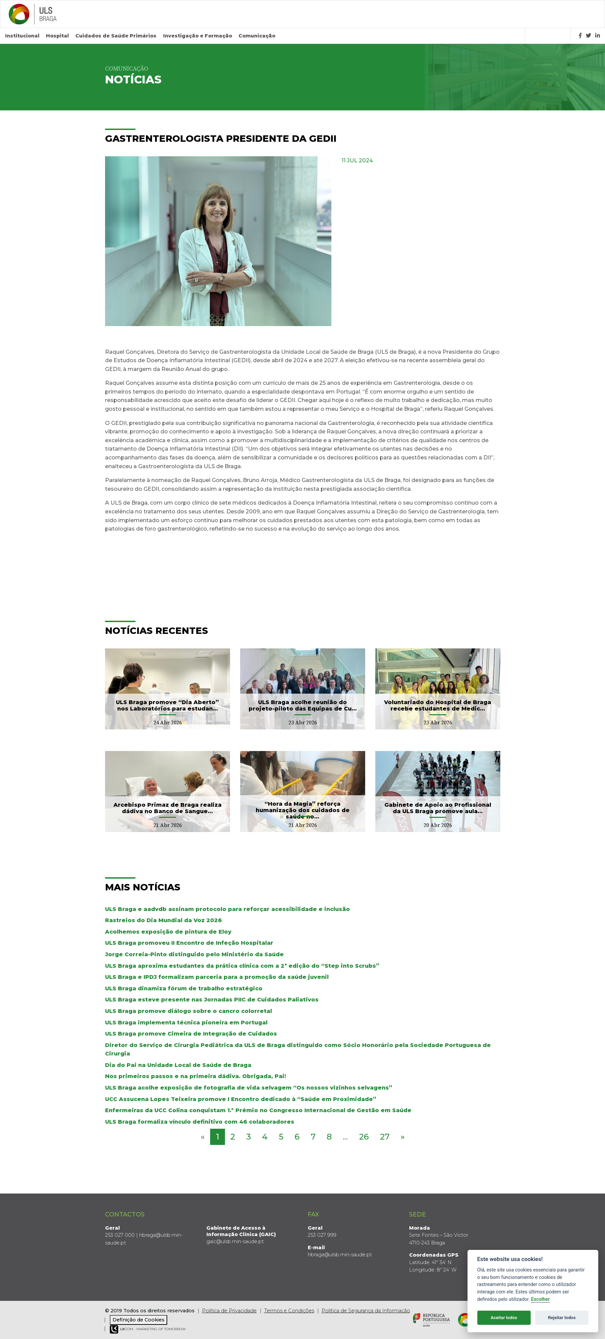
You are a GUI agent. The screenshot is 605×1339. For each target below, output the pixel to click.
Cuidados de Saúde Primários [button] (115, 36)
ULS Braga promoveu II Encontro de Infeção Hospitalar (189, 943)
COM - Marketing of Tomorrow (148, 1329)
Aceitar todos (503, 1317)
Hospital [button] (57, 36)
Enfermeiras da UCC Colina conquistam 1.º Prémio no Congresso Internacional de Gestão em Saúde (258, 1110)
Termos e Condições (289, 1311)
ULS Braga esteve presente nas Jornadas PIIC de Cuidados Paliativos (212, 999)
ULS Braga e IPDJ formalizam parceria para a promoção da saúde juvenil (217, 977)
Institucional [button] (22, 36)
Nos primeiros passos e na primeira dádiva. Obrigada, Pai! (195, 1076)
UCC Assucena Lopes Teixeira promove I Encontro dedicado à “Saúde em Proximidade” (240, 1099)
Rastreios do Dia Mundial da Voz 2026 (163, 920)
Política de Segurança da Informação (366, 1311)
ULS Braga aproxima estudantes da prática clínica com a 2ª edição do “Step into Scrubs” (242, 966)
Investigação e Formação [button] (197, 36)
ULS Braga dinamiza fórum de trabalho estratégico (183, 988)
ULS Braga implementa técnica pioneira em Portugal (186, 1022)
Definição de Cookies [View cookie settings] (138, 1320)
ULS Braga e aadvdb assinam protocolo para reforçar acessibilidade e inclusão (227, 909)
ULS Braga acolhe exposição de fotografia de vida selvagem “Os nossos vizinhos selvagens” (248, 1087)
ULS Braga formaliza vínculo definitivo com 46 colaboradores (199, 1122)
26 (364, 1137)
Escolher (540, 1299)
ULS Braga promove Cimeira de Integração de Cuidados (191, 1033)
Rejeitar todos (562, 1317)
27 (384, 1137)
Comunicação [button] (256, 36)
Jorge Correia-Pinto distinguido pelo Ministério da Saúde (194, 954)
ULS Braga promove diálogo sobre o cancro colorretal (188, 1011)
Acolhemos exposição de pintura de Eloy (168, 932)
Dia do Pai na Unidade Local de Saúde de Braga (178, 1065)
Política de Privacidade (229, 1311)
